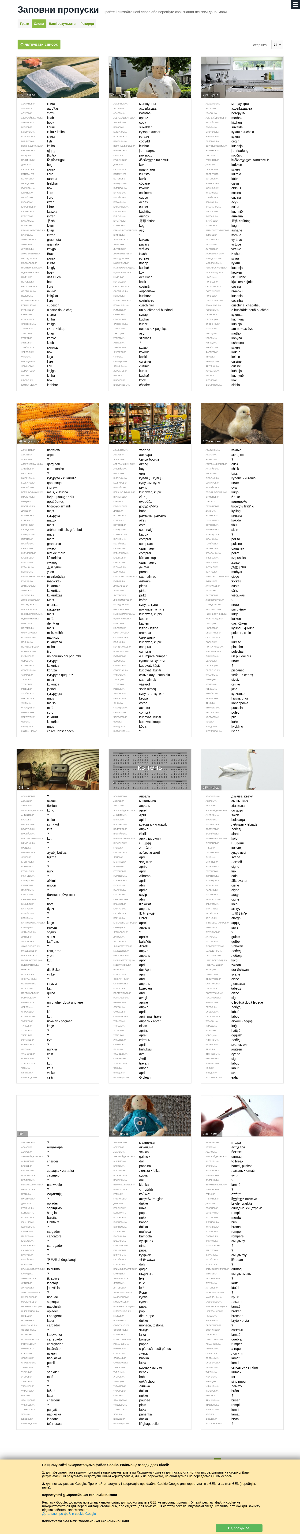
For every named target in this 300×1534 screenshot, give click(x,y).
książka (37, 296)
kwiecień (130, 988)
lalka (127, 1334)
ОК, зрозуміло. (239, 1528)
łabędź (221, 988)
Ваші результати (62, 24)
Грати (24, 24)
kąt (34, 988)
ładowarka (39, 1334)
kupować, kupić (135, 642)
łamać (220, 1334)
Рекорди (87, 24)
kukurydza (39, 642)
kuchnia (222, 296)
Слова (39, 24)
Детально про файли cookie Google (69, 1513)
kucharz (130, 296)
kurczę (221, 642)
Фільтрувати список (39, 44)
